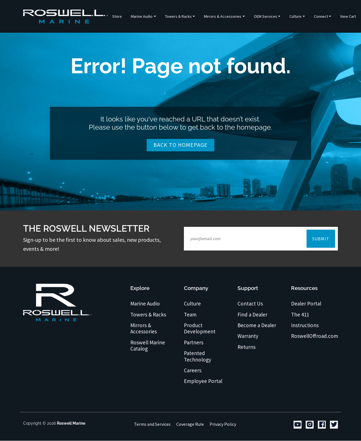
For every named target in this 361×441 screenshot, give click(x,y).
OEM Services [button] (265, 16)
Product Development (200, 328)
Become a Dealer (257, 325)
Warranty (248, 336)
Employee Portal (203, 381)
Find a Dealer (252, 314)
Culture (192, 304)
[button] (143, 16)
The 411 (300, 314)
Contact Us (250, 304)
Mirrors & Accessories (143, 328)
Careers (193, 370)
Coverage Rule (190, 424)
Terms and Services (152, 424)
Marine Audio (145, 304)
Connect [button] (321, 16)
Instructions (305, 325)
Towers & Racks (148, 314)
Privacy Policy (223, 424)
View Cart (348, 16)
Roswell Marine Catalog (147, 345)
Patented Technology (197, 356)
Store (117, 16)
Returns (246, 347)
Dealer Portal (306, 304)
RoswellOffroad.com (314, 336)
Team (190, 314)
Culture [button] (295, 16)
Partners (194, 342)
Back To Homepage (180, 145)
